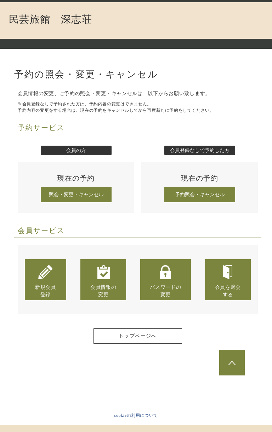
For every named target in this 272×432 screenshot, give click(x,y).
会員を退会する (228, 280)
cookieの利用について (136, 415)
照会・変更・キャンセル (76, 194)
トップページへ (138, 336)
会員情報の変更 (103, 280)
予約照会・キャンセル (200, 194)
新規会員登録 (45, 280)
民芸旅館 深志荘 (50, 19)
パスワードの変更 (165, 280)
